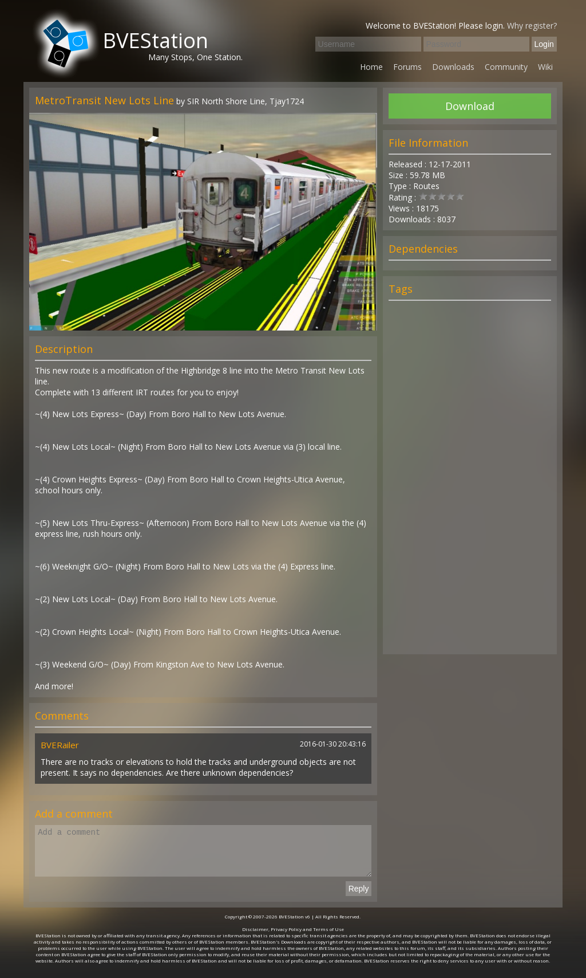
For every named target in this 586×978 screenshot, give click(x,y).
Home (371, 66)
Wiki (545, 66)
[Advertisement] (470, 482)
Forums (407, 66)
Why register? (532, 25)
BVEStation (155, 40)
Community (506, 66)
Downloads (453, 66)
